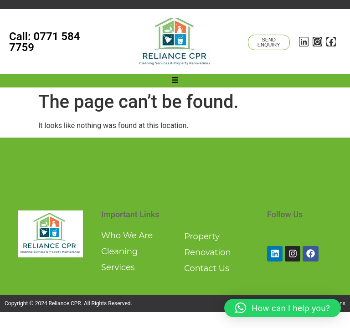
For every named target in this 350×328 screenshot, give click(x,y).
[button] (175, 80)
